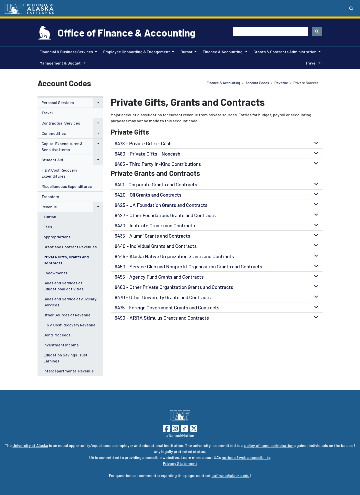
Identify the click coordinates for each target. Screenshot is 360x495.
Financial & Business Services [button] (66, 51)
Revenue (281, 83)
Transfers (50, 196)
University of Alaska (30, 445)
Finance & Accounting (223, 83)
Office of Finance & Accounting (127, 33)
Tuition (50, 216)
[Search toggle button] (351, 8)
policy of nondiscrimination (269, 445)
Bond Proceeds (57, 334)
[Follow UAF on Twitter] (193, 427)
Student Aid (52, 159)
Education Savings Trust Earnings (66, 357)
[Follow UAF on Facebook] (166, 427)
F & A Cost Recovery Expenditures (59, 173)
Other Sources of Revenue (67, 314)
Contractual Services (61, 123)
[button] (98, 103)
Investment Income (61, 344)
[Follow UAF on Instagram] (175, 427)
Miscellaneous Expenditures (67, 186)
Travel (47, 112)
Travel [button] (310, 63)
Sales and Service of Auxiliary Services (70, 301)
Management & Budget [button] (61, 63)
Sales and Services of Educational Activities (64, 285)
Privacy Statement (180, 463)
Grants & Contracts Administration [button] (285, 51)
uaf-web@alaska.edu (231, 475)
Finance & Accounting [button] (223, 51)
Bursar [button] (186, 51)
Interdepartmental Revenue (69, 370)
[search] (270, 32)
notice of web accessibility (246, 457)
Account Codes (257, 83)
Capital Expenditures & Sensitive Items (62, 146)
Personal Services (58, 102)
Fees (48, 226)
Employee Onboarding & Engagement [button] (136, 51)
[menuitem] (70, 103)
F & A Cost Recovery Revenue (70, 324)
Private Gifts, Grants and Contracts (66, 259)
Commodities (54, 133)
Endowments (55, 272)
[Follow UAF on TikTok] (185, 427)
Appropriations (57, 236)
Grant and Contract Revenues (70, 246)
